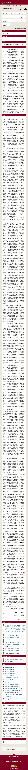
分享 (24, 9)
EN (19, 9)
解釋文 (4, 15)
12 (24, 474)
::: (1, 0)
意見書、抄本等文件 (21, 16)
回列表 (24, 28)
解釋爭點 (21, 13)
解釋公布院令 (13, 13)
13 (24, 556)
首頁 (4, 5)
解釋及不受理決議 (15, 5)
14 (24, 572)
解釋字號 (5, 13)
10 (24, 411)
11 (24, 456)
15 (24, 587)
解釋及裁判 (8, 5)
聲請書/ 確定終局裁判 (5, 21)
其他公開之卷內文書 (5, 25)
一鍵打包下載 (26, 9)
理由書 (12, 15)
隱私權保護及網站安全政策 (14, 756)
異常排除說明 (20, 9)
